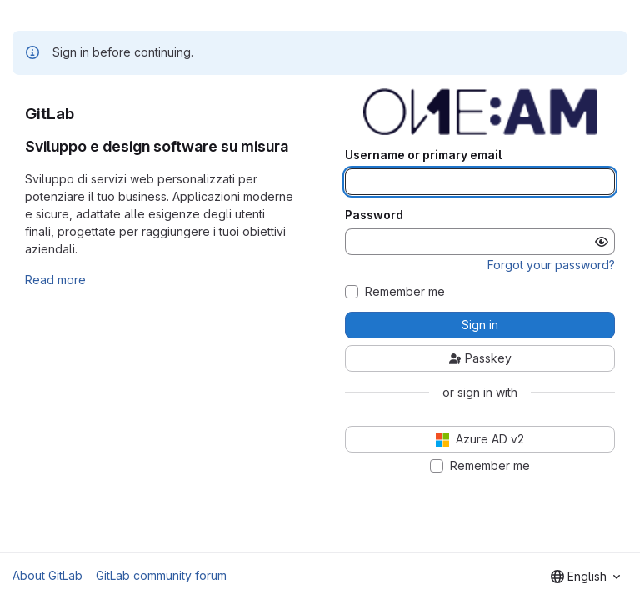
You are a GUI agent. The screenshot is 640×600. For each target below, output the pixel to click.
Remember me (405, 291)
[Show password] (601, 241)
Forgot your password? (551, 265)
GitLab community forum (161, 575)
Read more (55, 279)
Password (374, 215)
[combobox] (585, 577)
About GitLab (47, 575)
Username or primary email (423, 155)
